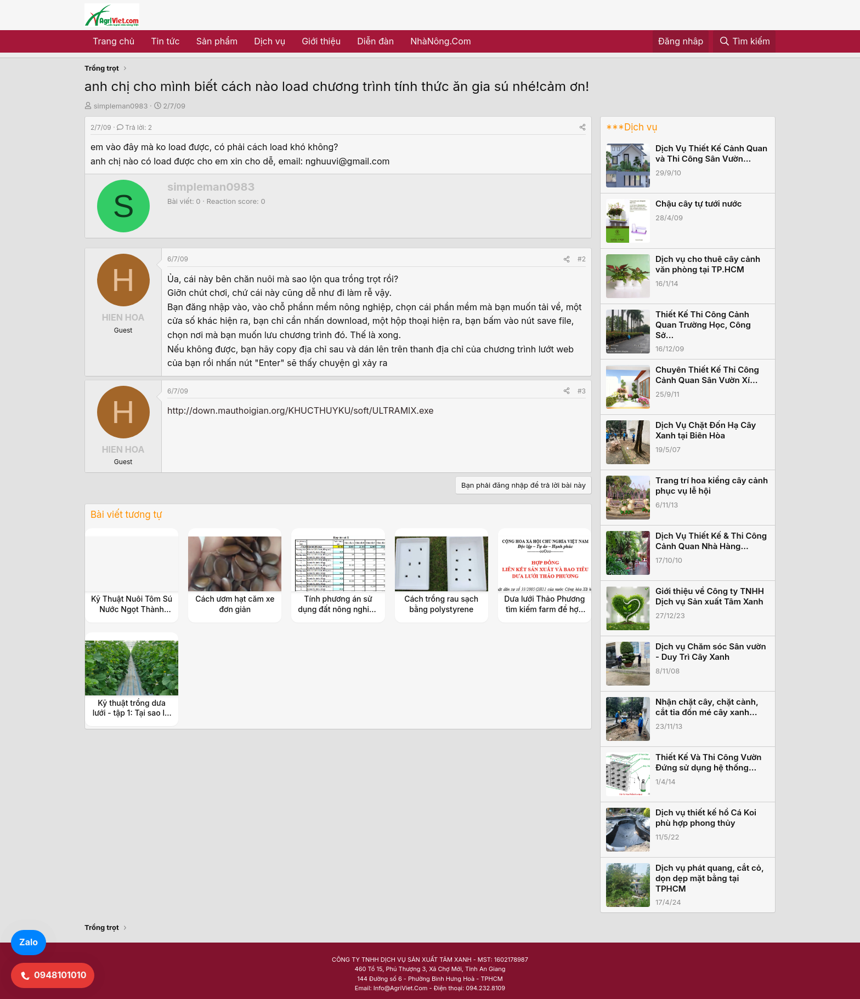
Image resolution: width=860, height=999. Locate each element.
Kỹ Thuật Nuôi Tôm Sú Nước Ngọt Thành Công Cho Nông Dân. (131, 608)
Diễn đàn (375, 41)
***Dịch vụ (631, 127)
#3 (582, 391)
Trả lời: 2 (134, 127)
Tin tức (165, 41)
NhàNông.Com (440, 41)
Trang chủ (113, 41)
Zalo (28, 942)
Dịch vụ (269, 41)
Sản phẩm (216, 41)
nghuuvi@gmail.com (347, 161)
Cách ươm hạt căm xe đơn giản (234, 603)
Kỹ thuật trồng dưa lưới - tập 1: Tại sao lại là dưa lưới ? (132, 712)
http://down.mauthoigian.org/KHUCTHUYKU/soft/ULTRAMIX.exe (300, 410)
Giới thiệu (321, 41)
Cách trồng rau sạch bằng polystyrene (441, 603)
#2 (582, 259)
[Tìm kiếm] (744, 41)
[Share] (582, 127)
